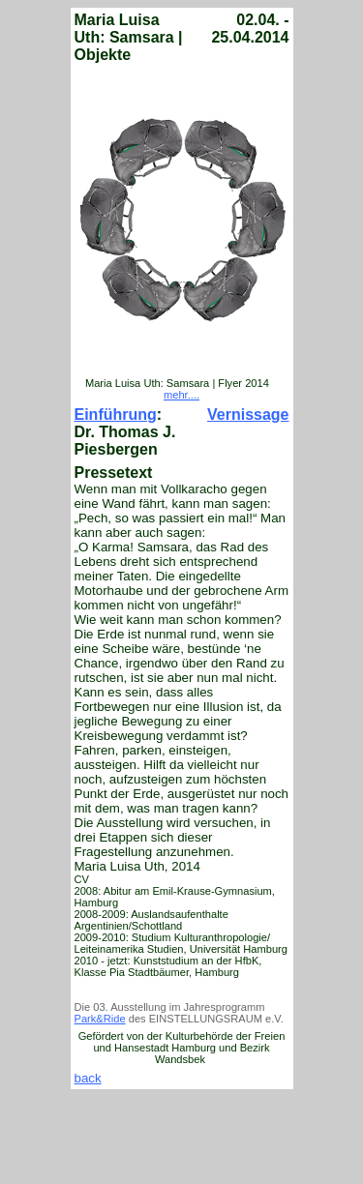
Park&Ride (100, 1018)
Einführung (116, 414)
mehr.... (181, 394)
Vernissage (248, 414)
